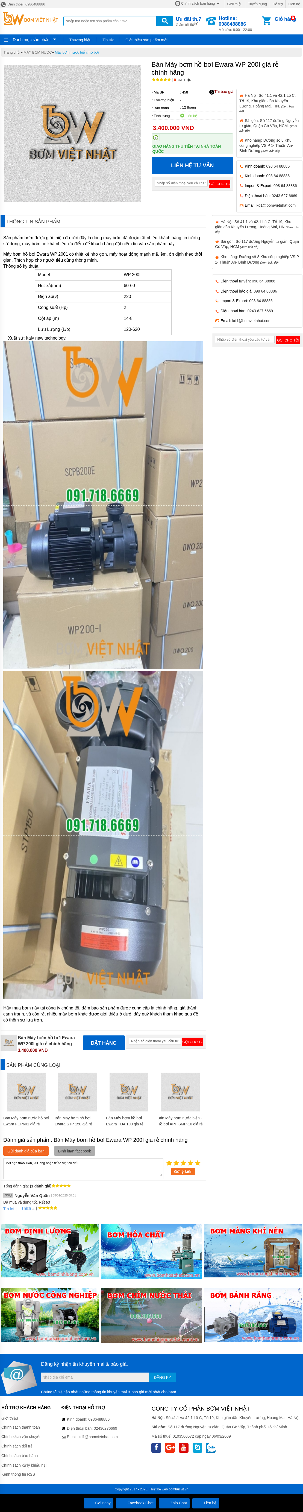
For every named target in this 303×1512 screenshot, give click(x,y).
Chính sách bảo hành (19, 1455)
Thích (24, 1208)
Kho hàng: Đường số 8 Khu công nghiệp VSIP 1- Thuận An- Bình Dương (266, 145)
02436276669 (105, 1428)
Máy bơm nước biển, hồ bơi (77, 52)
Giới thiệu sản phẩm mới (146, 40)
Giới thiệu (234, 4)
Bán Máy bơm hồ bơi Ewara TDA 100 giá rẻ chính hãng (124, 1124)
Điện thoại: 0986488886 (22, 4)
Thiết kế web (158, 1489)
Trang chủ (12, 52)
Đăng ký (162, 1377)
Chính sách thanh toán (20, 1427)
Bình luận (182, 80)
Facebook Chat (136, 1503)
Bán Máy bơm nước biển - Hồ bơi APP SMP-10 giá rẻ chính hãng (180, 1124)
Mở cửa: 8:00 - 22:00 (240, 24)
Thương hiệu (80, 40)
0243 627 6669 (284, 196)
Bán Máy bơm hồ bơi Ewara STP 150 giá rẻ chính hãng (73, 1124)
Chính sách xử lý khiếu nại (23, 1465)
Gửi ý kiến (183, 1171)
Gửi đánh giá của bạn (26, 1151)
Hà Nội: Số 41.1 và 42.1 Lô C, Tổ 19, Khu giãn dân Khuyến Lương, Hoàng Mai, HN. (267, 102)
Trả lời (8, 1209)
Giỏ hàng (285, 19)
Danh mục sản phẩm (32, 39)
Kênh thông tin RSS (18, 1474)
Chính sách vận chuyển (21, 1436)
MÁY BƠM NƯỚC (37, 52)
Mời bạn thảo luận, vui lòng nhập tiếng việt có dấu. (83, 1168)
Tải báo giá (221, 91)
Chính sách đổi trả (17, 1446)
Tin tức (108, 40)
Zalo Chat (174, 1503)
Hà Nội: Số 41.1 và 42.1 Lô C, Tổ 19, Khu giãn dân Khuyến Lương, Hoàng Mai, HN (257, 226)
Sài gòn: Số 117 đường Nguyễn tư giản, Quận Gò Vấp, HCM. (269, 125)
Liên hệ (294, 4)
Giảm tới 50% (188, 21)
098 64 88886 (278, 166)
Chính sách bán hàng (198, 3)
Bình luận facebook (74, 1151)
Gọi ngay (99, 1503)
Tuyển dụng (257, 4)
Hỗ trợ (278, 4)
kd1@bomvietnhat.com (276, 205)
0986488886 (99, 1419)
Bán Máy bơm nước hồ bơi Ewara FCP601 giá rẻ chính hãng (26, 1124)
